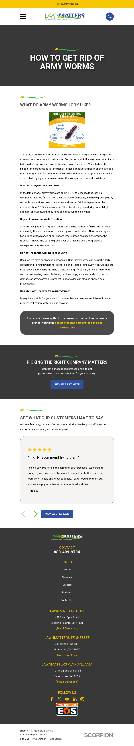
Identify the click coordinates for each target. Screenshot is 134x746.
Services (67, 577)
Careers (67, 584)
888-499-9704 (67, 552)
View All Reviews (57, 513)
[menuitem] (24, 739)
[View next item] (36, 514)
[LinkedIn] (75, 699)
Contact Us (67, 600)
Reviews (67, 592)
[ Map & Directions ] (67, 628)
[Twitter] (59, 699)
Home (67, 569)
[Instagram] (82, 699)
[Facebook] (52, 699)
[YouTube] (67, 699)
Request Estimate (67, 384)
